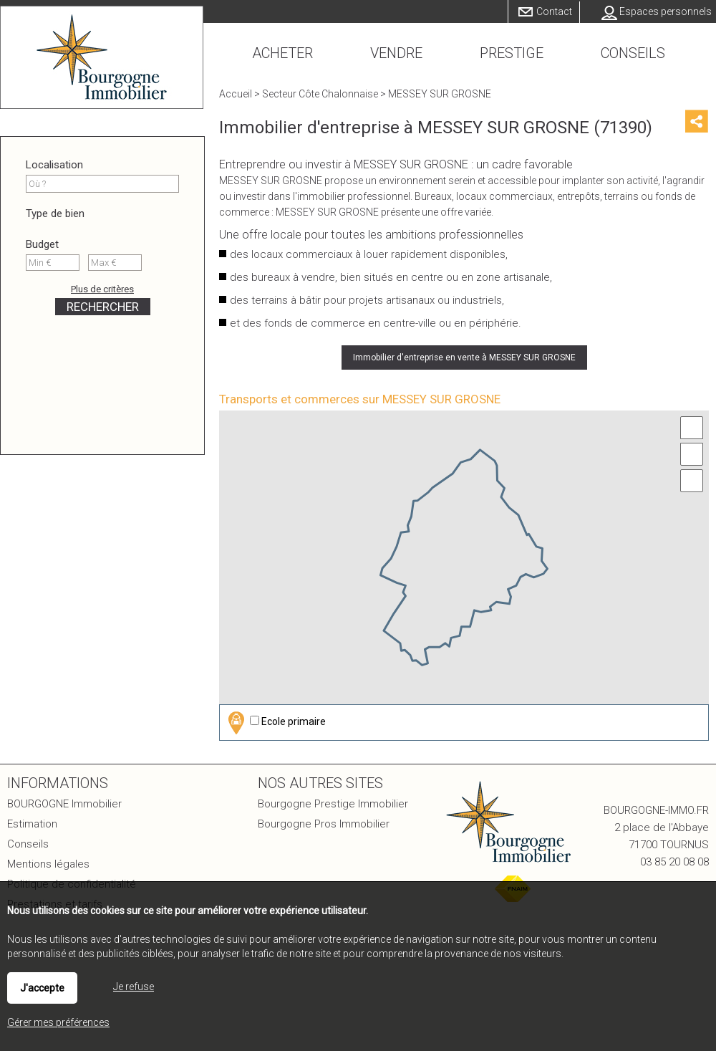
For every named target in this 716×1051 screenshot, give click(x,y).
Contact (554, 11)
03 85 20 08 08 (674, 861)
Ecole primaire (275, 722)
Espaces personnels (665, 11)
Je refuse (133, 986)
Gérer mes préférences (58, 1022)
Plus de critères (102, 289)
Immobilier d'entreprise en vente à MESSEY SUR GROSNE (464, 357)
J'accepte (42, 988)
